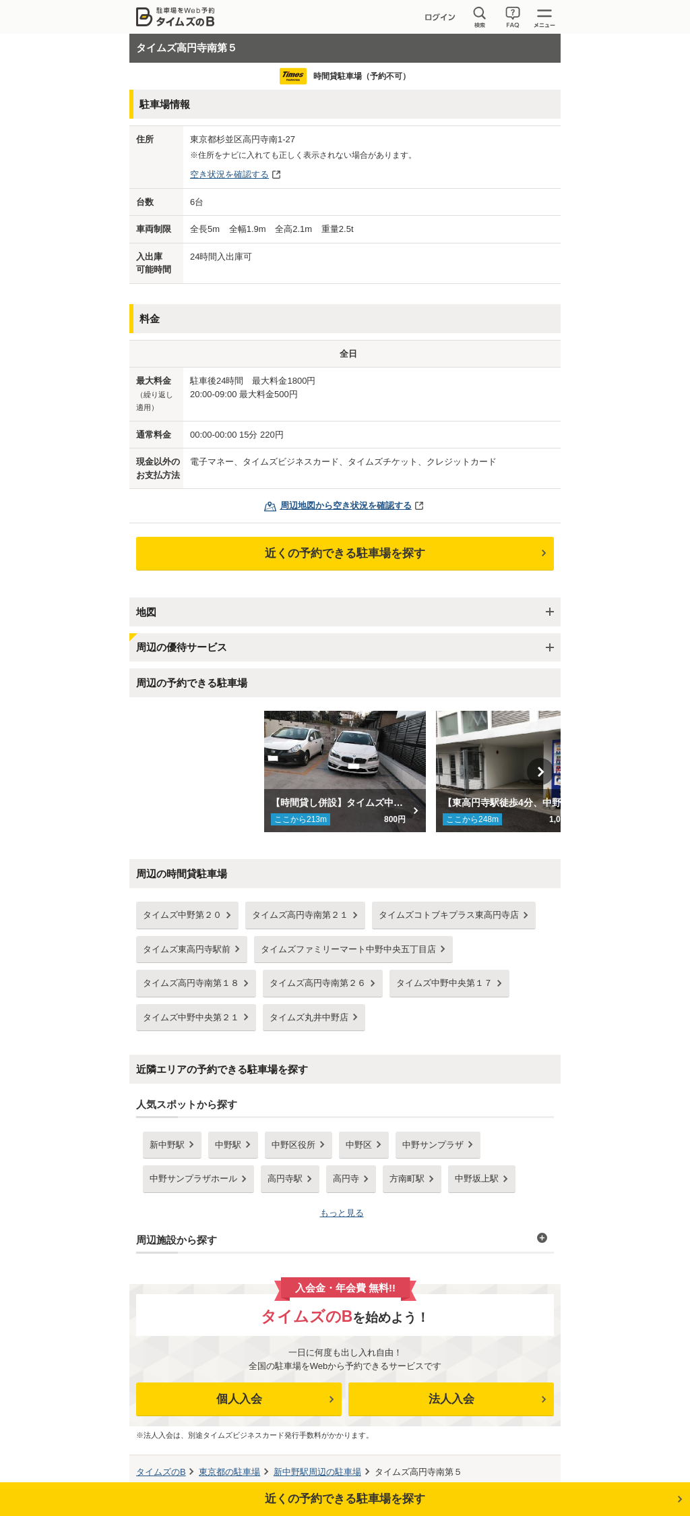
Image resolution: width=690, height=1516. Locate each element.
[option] (345, 771)
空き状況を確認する (229, 174)
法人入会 (451, 1399)
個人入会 (239, 1399)
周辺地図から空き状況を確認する (346, 505)
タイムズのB (161, 1472)
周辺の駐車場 (317, 1472)
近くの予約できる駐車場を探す (345, 553)
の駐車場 (229, 1472)
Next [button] (540, 771)
